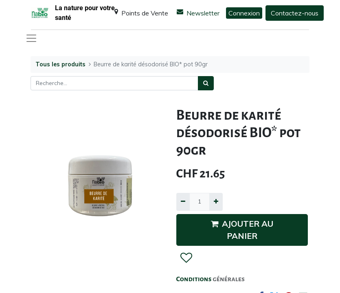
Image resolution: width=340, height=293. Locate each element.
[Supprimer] (183, 201)
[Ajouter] (216, 201)
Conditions (194, 279)
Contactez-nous (294, 13)
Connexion (244, 13)
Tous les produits (60, 64)
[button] (186, 258)
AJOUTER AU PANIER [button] (242, 230)
